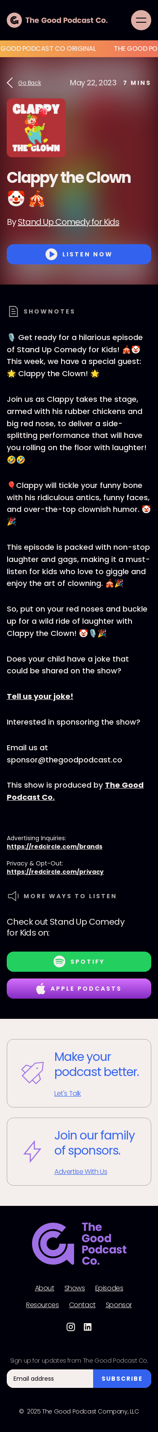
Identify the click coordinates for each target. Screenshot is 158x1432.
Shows (74, 1288)
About (44, 1288)
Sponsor (119, 1305)
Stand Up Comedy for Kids (68, 222)
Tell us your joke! (40, 696)
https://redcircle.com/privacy (55, 872)
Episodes (109, 1288)
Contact (82, 1305)
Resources (42, 1305)
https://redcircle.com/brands (54, 846)
